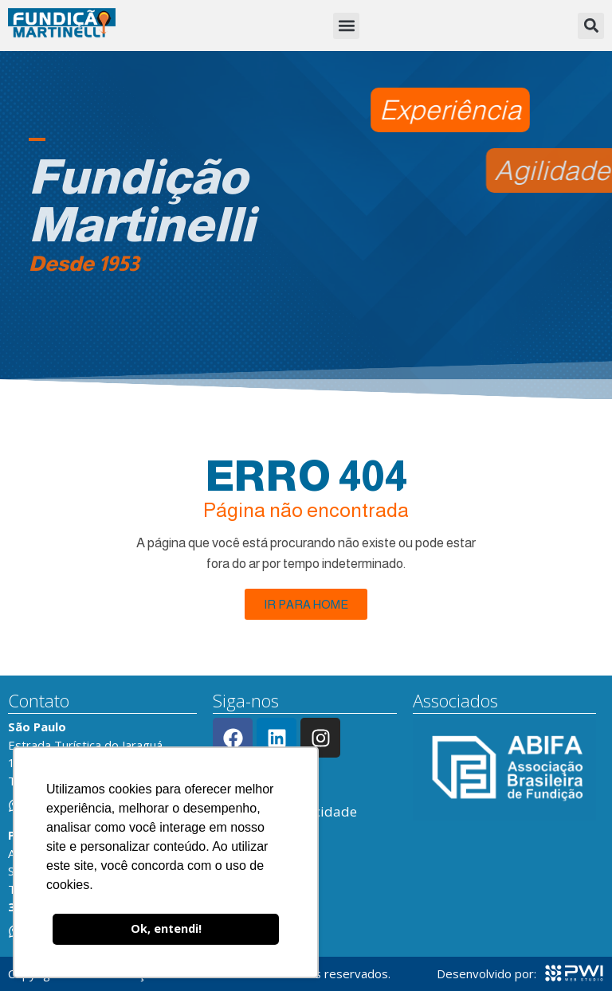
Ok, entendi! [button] (166, 928)
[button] (346, 26)
